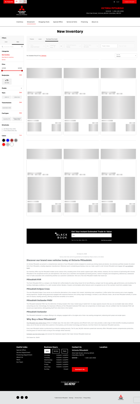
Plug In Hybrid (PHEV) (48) (17, 128)
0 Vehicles (43, 55)
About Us (19, 357)
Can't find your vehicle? (106, 240)
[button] (9, 2)
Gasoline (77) (6, 128)
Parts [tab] (64, 351)
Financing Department (24, 355)
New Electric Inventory (8, 57)
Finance (32, 39)
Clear (20, 74)
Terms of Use (78, 397)
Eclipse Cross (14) (6, 90)
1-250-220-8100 (90, 358)
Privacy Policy (87, 397)
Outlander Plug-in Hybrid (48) (9, 95)
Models (12, 88)
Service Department (23, 352)
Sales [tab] (47, 351)
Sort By (118, 54)
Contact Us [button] (80, 369)
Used (6, 41)
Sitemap (71, 397)
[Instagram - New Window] (26, 397)
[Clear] (22, 46)
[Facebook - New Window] (17, 397)
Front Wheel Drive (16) (10, 140)
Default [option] (118, 56)
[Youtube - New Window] (22, 397)
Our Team (19, 362)
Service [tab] (56, 351)
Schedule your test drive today (36, 334)
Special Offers (21, 350)
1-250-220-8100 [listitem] (118, 11)
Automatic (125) (7, 117)
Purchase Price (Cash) (51, 39)
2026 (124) (17, 106)
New (18, 41)
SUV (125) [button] (7, 82)
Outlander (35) (5, 93)
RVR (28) (4, 97)
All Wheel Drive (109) (10, 138)
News (18, 359)
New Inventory (6, 54)
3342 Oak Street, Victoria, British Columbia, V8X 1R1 (105, 13)
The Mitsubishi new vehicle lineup (36, 323)
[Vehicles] (91, 235)
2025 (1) (7, 106)
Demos (3, 59)
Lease (40, 39)
